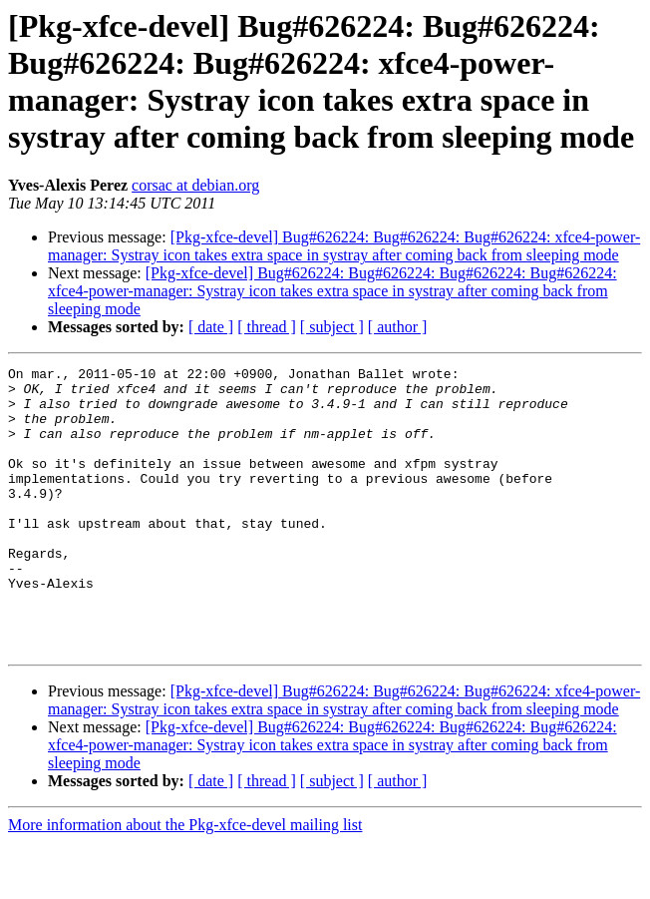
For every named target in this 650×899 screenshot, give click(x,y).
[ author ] (398, 326)
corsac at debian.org (195, 185)
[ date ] (210, 326)
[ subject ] (332, 326)
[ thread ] (266, 326)
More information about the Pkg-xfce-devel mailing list (185, 881)
